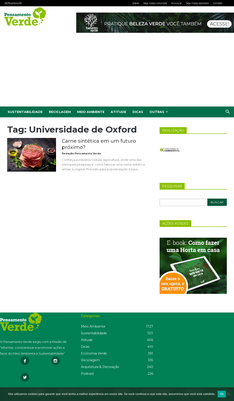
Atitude (118, 112)
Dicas (137, 112)
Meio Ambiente (90, 112)
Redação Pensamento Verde (81, 153)
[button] (227, 112)
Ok (222, 394)
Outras (159, 112)
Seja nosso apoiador (197, 3)
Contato (217, 3)
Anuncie (176, 3)
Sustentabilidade (25, 112)
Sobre (135, 3)
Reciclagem (60, 112)
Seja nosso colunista (155, 3)
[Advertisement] (117, 72)
